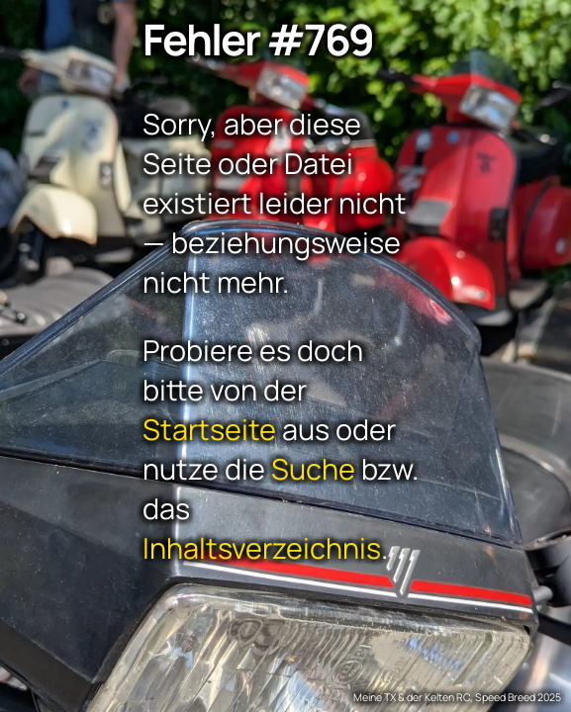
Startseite (209, 428)
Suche (313, 468)
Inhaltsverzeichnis (262, 547)
